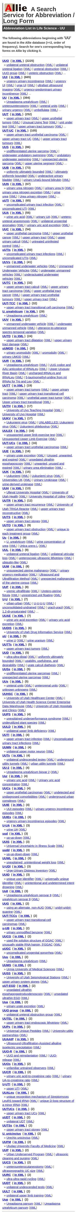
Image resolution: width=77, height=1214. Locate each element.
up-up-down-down (18, 854)
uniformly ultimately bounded (25, 171)
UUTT (6, 385)
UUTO (6, 525)
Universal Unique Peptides (23, 1030)
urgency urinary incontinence (25, 81)
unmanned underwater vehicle (26, 324)
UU (4, 97)
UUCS (6, 1162)
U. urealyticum (12, 311)
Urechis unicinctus (18, 1137)
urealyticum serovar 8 (16, 899)
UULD (6, 726)
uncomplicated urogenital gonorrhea (30, 952)
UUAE (6, 615)
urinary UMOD (11, 356)
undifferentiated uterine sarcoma (27, 151)
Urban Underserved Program (25, 1154)
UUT (5, 114)
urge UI (21, 85)
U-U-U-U (39, 603)
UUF (5, 587)
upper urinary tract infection (24, 739)
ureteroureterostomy (15, 105)
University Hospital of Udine (47, 496)
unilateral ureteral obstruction (25, 64)
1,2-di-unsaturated (14, 611)
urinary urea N (54, 188)
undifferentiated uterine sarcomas (28, 673)
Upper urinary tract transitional (22, 402)
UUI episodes (15, 809)
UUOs (6, 1064)
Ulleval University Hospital (23, 492)
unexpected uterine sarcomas (21, 677)
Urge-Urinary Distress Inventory (27, 870)
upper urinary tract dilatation (24, 340)
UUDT (6, 1183)
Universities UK (12, 480)
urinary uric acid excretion (44, 225)
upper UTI (13, 1088)
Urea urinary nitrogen (33, 196)
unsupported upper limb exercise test (30, 434)
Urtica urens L (29, 545)
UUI (4, 77)
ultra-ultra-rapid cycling (21, 1179)
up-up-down (14, 837)
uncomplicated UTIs (15, 258)
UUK (5, 471)
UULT (6, 1191)
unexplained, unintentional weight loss (31, 862)
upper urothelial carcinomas (24, 792)
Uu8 (5, 891)
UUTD (6, 336)
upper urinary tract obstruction (26, 529)
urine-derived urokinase (17, 484)
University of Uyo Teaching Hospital (29, 410)
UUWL (6, 858)
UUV (5, 319)
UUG (5, 903)
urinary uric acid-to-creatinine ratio (28, 1076)
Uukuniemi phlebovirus (35, 426)
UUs (5, 681)
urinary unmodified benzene (24, 932)
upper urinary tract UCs (21, 1113)
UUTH (6, 406)
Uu (4, 537)
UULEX (7, 430)
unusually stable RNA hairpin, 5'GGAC (27, 944)
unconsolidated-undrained (19, 607)
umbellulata (41, 110)
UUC (5, 229)
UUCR (6, 1072)
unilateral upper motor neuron (25, 751)
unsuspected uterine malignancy (27, 570)
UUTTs (6, 644)
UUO (5, 60)
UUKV (6, 418)
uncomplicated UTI (14, 208)
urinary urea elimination (38, 467)
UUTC (6, 282)
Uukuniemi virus (16, 422)
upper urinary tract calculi (22, 286)
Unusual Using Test (35, 122)
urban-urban (14, 603)
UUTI (5, 735)
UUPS (6, 714)
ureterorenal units (46, 685)
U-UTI (6, 1084)
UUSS (6, 973)
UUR (5, 360)
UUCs (6, 788)
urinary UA (43, 216)
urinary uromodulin (18, 352)
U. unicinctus (11, 1133)
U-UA (5, 825)
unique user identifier (20, 879)
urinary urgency (12, 110)
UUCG (6, 936)
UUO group (9, 73)
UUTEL (7, 1018)
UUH (5, 488)
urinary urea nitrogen (20, 188)
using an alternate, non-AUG (25, 907)
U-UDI (6, 866)
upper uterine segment (40, 163)
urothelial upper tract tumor (45, 397)
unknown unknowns (15, 689)
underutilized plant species (19, 722)
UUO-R (7, 1051)
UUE (5, 451)
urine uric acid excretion (22, 619)
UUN (5, 184)
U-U (5, 599)
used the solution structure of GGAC (30, 940)
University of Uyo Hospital (19, 414)
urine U (11, 640)
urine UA (12, 829)
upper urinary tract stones (23, 521)
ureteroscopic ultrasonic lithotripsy (41, 558)
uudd (5, 850)
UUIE (5, 804)
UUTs (6, 755)
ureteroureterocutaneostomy (25, 1166)
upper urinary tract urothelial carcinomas (32, 447)
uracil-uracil (55, 607)
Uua (5, 1002)
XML (49, 64)
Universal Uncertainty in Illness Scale (30, 845)
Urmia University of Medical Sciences (30, 969)
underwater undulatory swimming (24, 155)
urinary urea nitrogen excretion (22, 192)
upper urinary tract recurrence (25, 504)
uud (5, 833)
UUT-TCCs (9, 915)
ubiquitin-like (10, 562)
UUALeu (8, 1092)
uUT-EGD (8, 985)
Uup (5, 1199)
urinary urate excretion (21, 455)
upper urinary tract (18, 118)
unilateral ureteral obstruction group (29, 1014)
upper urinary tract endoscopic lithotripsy (32, 1022)
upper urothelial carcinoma (23, 233)
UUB (5, 167)
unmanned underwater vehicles (26, 266)
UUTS (6, 517)
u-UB (5, 928)
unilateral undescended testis (25, 1187)
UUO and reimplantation (22, 1055)
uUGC (6, 948)
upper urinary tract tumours (36, 126)
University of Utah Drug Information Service (34, 632)
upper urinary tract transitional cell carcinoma (35, 307)
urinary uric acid (16, 780)
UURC (6, 1174)
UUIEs (6, 817)
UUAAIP (8, 1039)
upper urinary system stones (20, 981)
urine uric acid (15, 216)
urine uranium (36, 640)
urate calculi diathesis (42, 665)
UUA (5, 212)
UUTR (6, 500)
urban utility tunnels (43, 763)
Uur (4, 776)
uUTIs (6, 249)
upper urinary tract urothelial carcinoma (32, 134)
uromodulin (49, 352)
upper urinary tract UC (16, 139)
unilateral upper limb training (25, 1195)
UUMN (6, 747)
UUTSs (7, 1125)
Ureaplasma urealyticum (22, 101)
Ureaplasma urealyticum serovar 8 (28, 895)
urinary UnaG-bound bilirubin (42, 180)
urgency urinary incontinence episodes (31, 821)
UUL (5, 550)
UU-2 (5, 767)
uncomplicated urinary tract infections (30, 254)
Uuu (5, 957)
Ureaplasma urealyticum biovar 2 (27, 772)
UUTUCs (8, 1109)
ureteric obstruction (41, 73)
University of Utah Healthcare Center (30, 698)
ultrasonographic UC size (18, 1170)
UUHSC (7, 694)
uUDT (6, 1117)
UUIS (5, 841)
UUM (5, 566)
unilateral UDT (15, 1121)
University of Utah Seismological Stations (33, 977)
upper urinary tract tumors (23, 389)
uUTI (5, 200)
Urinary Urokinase (45, 480)
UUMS (6, 965)
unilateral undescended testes (26, 759)
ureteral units (48, 105)
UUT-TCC (8, 303)
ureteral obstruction (46, 69)
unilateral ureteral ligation (22, 554)
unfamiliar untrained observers (26, 1068)
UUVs (6, 262)
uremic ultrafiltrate (18, 591)
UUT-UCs (8, 443)
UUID (5, 874)
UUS (5, 147)
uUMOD (7, 348)
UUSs (6, 669)
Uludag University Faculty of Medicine (31, 1146)
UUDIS (6, 628)
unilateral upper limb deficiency (26, 730)
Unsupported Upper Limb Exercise (24, 439)
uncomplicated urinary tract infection (30, 204)
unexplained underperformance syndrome (33, 718)
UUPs (6, 1026)
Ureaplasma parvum (19, 1203)
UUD (5, 652)
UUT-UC (7, 130)
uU (4, 636)
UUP (5, 1150)
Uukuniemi (13, 475)
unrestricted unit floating (37, 595)
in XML (17, 60)
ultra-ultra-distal (16, 656)
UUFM (6, 1142)
